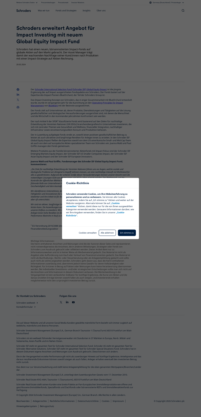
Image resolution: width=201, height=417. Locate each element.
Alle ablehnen (107, 232)
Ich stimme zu (127, 232)
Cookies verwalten (88, 232)
